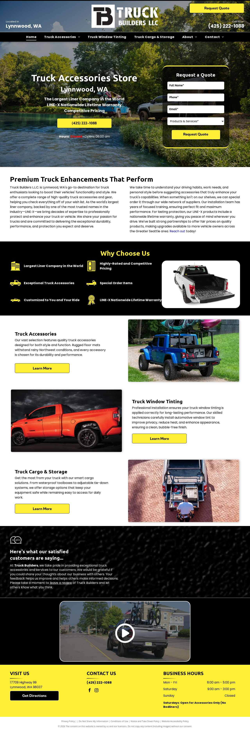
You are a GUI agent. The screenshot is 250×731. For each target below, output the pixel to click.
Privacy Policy (68, 721)
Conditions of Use (119, 721)
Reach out (177, 231)
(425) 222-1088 (226, 26)
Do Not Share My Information (93, 721)
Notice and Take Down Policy (145, 721)
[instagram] (96, 690)
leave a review (61, 583)
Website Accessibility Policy (175, 721)
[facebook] (90, 690)
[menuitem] (31, 37)
